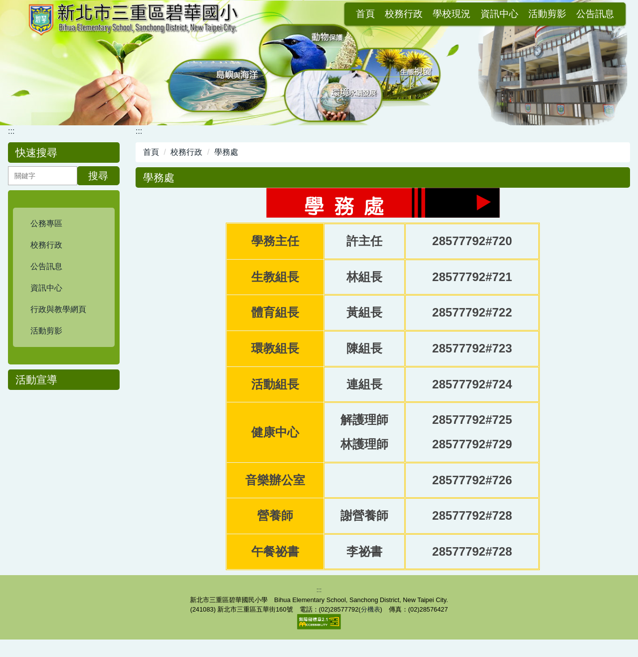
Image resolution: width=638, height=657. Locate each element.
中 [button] (602, 196)
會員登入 (595, 14)
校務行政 (186, 152)
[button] (64, 224)
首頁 (269, 14)
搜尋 (98, 175)
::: (246, 14)
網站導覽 (547, 14)
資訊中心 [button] (404, 14)
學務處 (226, 152)
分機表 (370, 627)
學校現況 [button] (356, 14)
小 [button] (582, 196)
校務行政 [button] (308, 14)
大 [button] (622, 196)
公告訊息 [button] (499, 14)
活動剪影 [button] (452, 14)
